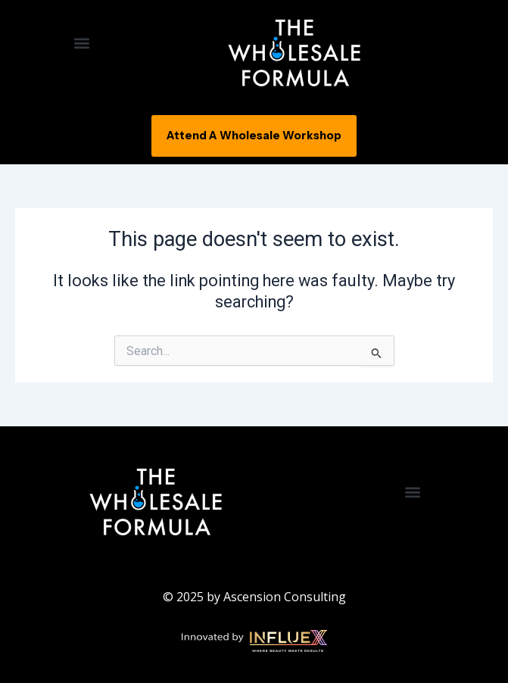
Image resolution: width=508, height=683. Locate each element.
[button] (81, 42)
